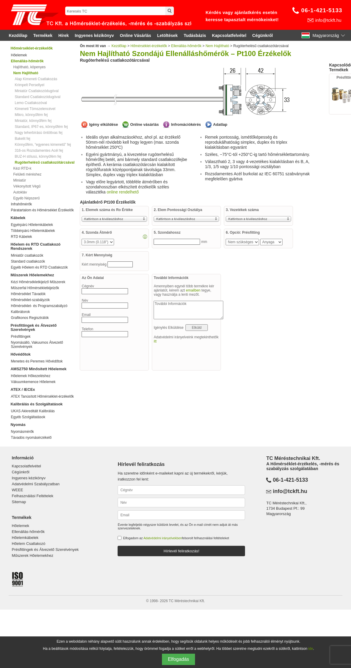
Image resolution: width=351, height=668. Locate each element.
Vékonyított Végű (26, 186)
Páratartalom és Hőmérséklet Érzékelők (42, 210)
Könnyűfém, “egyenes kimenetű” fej (43, 144)
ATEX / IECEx (22, 389)
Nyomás (18, 424)
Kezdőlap (18, 35)
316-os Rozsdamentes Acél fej (39, 150)
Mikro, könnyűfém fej (31, 115)
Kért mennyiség (94, 264)
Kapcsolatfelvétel (229, 35)
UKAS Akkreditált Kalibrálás (32, 411)
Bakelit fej (22, 139)
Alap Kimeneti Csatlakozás (36, 79)
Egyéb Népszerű (26, 198)
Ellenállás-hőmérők (186, 46)
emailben (193, 290)
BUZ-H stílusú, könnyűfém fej (38, 156)
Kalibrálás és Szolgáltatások (36, 404)
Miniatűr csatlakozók (27, 255)
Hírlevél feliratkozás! (181, 551)
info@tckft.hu (328, 20)
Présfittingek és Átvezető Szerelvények (33, 327)
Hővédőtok (20, 354)
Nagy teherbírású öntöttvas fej (38, 133)
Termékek (42, 35)
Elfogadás (178, 659)
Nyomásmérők (22, 432)
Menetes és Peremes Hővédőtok (37, 361)
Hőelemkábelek (25, 537)
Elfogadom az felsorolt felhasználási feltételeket (176, 538)
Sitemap (19, 502)
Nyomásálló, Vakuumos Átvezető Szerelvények (37, 344)
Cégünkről (262, 35)
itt (155, 341)
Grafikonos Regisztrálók (30, 318)
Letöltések (167, 35)
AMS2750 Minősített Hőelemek (38, 369)
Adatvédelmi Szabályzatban (35, 484)
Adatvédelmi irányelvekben (162, 538)
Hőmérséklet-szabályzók (30, 300)
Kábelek (17, 218)
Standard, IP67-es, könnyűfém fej (41, 127)
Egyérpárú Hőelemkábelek (32, 225)
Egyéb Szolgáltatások (28, 417)
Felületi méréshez (27, 174)
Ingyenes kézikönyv (94, 35)
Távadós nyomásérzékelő (31, 437)
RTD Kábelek (21, 237)
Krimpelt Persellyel (29, 85)
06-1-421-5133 (321, 10)
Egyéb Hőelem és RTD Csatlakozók (39, 267)
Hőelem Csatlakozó (28, 543)
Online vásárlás (144, 124)
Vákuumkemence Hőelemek (33, 382)
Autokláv (20, 192)
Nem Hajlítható (217, 46)
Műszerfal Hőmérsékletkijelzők (35, 288)
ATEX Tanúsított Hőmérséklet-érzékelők (42, 396)
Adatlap (220, 124)
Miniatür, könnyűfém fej (33, 121)
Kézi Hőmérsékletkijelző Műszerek (38, 282)
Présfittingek (20, 336)
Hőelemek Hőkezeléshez (30, 376)
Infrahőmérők (21, 204)
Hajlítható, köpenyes (29, 67)
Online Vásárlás (135, 35)
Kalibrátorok (20, 312)
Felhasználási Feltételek (32, 496)
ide (310, 649)
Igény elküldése (103, 124)
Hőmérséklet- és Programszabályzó (39, 306)
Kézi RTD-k (22, 168)
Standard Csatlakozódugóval (37, 97)
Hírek (63, 35)
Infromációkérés (186, 124)
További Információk (188, 310)
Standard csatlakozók (28, 261)
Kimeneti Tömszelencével (35, 109)
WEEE (17, 490)
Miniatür (19, 180)
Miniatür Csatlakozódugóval (36, 91)
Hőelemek (19, 55)
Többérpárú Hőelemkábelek (33, 231)
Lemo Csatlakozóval (31, 103)
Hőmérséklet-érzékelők (31, 48)
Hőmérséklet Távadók (28, 294)
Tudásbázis (195, 35)
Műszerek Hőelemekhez (32, 275)
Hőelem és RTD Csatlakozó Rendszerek (35, 246)
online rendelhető (123, 192)
